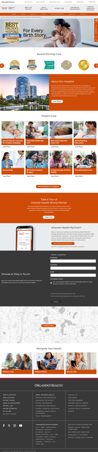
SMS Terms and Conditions (79, 432)
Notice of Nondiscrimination (80, 424)
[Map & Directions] (43, 8)
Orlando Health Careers (78, 403)
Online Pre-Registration (57, 14)
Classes (14, 14)
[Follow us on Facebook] (4, 426)
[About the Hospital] (28, 8)
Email (52, 272)
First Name (53, 257)
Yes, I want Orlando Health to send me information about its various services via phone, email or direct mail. (73, 283)
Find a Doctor (28, 2)
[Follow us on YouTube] (20, 426)
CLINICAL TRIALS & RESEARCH (79, 408)
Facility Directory (10, 17)
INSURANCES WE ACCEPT (45, 400)
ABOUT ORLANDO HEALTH (45, 395)
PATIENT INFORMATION (44, 403)
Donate (44, 14)
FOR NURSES (72, 397)
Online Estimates (10, 408)
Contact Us (33, 14)
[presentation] (61, 289)
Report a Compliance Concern (80, 437)
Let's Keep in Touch (56, 279)
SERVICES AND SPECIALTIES (46, 397)
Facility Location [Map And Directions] (48, 325)
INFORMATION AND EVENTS (46, 406)
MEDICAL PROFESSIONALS (77, 406)
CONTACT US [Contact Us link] (73, 395)
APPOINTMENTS (80, 2)
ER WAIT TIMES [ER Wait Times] (92, 2)
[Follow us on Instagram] (14, 426)
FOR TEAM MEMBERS (75, 400)
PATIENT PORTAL (68, 2)
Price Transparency (44, 416)
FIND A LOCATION (40, 2)
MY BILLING (7, 411)
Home (3, 17)
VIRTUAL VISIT (8, 406)
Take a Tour (72, 14)
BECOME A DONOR (9, 414)
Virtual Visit (83, 14)
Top (96, 40)
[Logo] (8, 2)
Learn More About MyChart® (63, 243)
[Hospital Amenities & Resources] (90, 8)
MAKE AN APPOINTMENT (11, 403)
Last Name (53, 265)
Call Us (23, 14)
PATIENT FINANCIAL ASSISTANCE (48, 408)
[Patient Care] (59, 8)
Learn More (57, 101)
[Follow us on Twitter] (9, 425)
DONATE (71, 411)
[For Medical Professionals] (75, 8)
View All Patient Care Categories (48, 186)
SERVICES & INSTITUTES (54, 2)
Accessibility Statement (78, 435)
